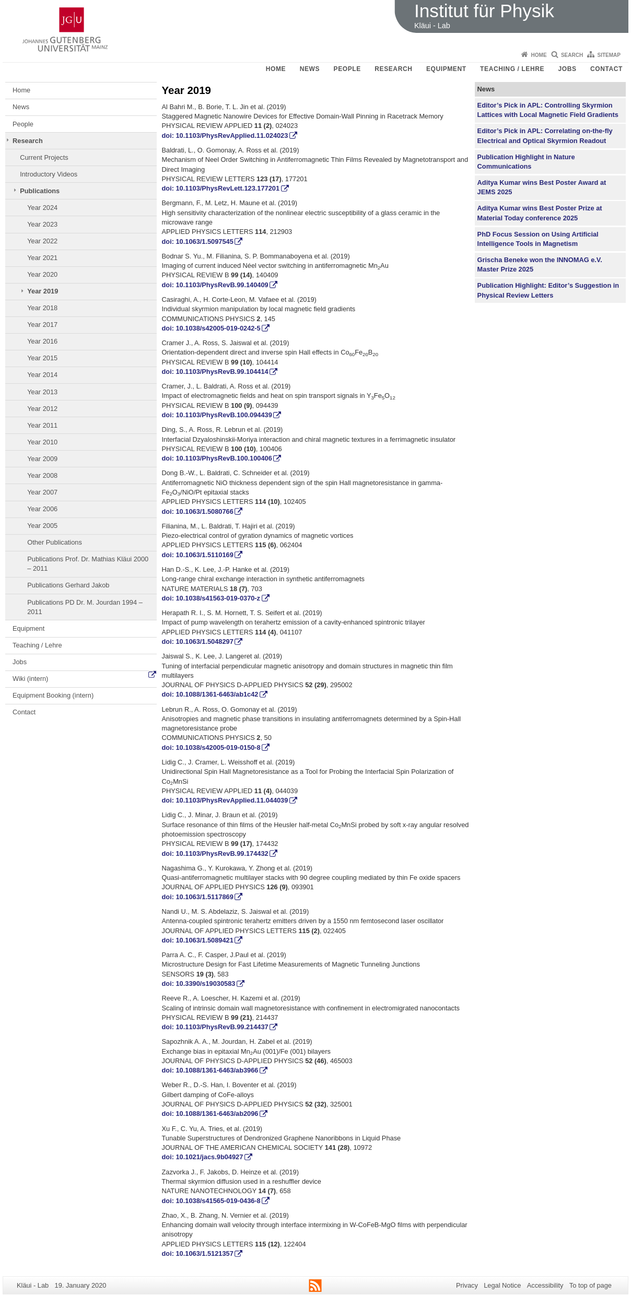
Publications (40, 191)
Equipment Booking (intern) (53, 695)
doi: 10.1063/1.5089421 (197, 940)
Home (539, 55)
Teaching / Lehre (512, 69)
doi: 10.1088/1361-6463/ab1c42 (210, 694)
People (347, 69)
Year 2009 (42, 459)
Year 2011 (42, 425)
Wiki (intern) (30, 678)
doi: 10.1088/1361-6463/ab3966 (210, 1070)
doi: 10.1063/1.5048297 (197, 641)
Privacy (467, 1285)
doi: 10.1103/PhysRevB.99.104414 (215, 371)
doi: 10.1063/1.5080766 (197, 511)
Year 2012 (42, 409)
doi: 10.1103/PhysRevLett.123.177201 (221, 188)
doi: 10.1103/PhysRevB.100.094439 (217, 415)
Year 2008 (42, 475)
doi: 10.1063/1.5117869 (197, 897)
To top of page (590, 1285)
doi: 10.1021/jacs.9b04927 (202, 1157)
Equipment (446, 69)
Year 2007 (42, 492)
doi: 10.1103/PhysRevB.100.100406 (217, 458)
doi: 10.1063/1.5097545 (197, 241)
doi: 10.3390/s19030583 (199, 983)
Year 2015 (42, 358)
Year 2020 (42, 274)
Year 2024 (42, 207)
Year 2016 (42, 341)
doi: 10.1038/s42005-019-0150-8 (211, 747)
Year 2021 (42, 258)
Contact (606, 69)
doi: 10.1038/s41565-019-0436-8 (211, 1201)
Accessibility (545, 1285)
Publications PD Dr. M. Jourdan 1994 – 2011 (85, 607)
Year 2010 (42, 442)
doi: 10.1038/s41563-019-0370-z (211, 598)
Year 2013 (42, 392)
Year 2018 (42, 308)
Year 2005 (42, 525)
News (310, 69)
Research (393, 69)
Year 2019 (42, 291)
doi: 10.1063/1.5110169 (197, 555)
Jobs (567, 69)
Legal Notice (502, 1285)
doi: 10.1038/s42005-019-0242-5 (211, 328)
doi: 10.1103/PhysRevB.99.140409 (215, 285)
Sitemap (609, 55)
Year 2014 (42, 375)
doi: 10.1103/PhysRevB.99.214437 (215, 1027)
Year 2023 (42, 224)
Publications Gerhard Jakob (68, 585)
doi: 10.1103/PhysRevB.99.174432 (215, 853)
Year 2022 (42, 241)
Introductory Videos (48, 174)
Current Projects (44, 157)
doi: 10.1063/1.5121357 (197, 1253)
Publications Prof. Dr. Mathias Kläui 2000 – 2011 (87, 563)
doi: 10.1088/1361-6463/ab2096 (210, 1113)
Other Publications (54, 542)
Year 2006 (42, 509)
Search (572, 55)
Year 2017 (42, 324)
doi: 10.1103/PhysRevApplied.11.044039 (225, 800)
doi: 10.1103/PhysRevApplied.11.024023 (225, 135)
